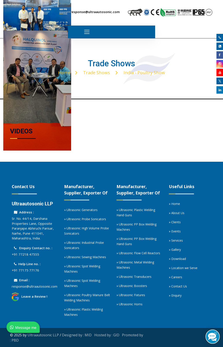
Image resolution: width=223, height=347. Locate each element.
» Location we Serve (183, 268)
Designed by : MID (77, 335)
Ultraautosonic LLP (43, 335)
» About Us (176, 213)
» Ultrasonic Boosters (132, 286)
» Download (177, 259)
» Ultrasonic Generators (81, 210)
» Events (175, 231)
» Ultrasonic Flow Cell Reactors (138, 253)
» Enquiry (175, 295)
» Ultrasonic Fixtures (131, 295)
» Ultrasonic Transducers (134, 277)
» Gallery (175, 249)
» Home (174, 204)
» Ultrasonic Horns (129, 304)
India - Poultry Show (144, 73)
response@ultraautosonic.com (34, 286)
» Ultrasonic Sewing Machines (85, 257)
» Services (176, 240)
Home (64, 73)
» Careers (175, 277)
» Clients (175, 222)
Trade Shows (96, 73)
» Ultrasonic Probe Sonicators (85, 219)
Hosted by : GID (106, 335)
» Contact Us (178, 286)
